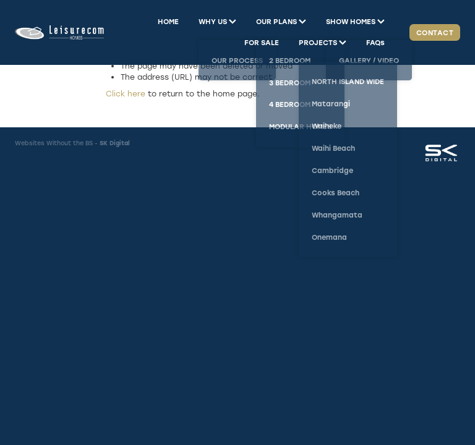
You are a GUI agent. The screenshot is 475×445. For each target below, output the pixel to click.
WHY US (217, 21)
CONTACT (434, 32)
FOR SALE (261, 42)
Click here (125, 93)
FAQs (375, 42)
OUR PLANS (281, 21)
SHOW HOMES (355, 21)
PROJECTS (322, 42)
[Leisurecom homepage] (59, 32)
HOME (168, 21)
